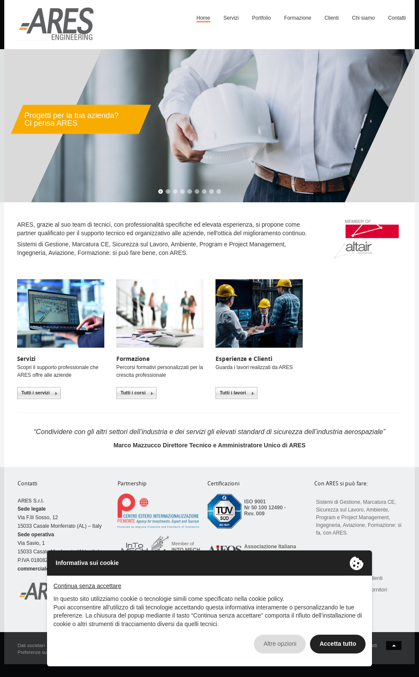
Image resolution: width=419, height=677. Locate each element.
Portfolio (261, 18)
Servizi (231, 18)
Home (203, 18)
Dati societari (31, 645)
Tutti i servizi (35, 392)
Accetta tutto (337, 643)
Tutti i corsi (133, 392)
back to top (393, 645)
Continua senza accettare (87, 585)
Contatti (397, 18)
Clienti (332, 18)
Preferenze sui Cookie (41, 652)
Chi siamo (363, 18)
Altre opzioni (279, 643)
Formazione (297, 18)
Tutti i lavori (233, 392)
